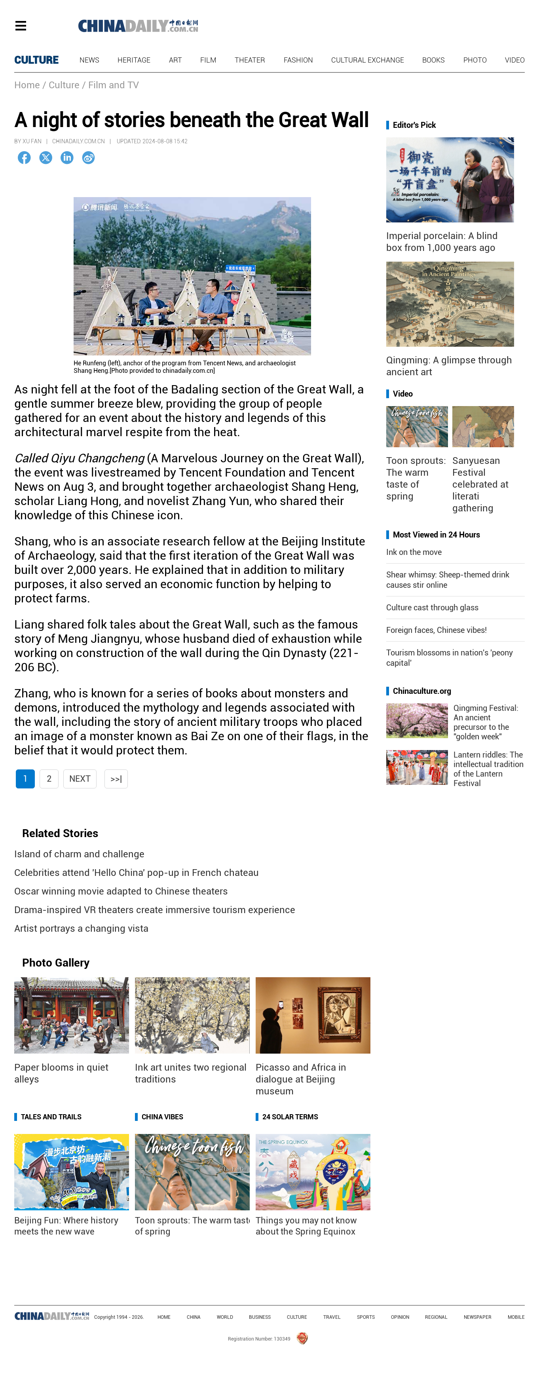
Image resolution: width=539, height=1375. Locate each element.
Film (208, 60)
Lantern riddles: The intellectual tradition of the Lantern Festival (489, 769)
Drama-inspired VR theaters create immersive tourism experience (154, 909)
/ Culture (61, 85)
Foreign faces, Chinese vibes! (436, 630)
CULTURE (36, 60)
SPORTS (366, 1317)
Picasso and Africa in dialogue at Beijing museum (301, 1079)
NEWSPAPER (478, 1317)
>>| (116, 779)
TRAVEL (332, 1317)
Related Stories (60, 833)
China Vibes (162, 1117)
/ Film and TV (110, 85)
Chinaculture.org (422, 691)
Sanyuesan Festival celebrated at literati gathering (480, 484)
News (89, 60)
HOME (164, 1317)
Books (433, 60)
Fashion (298, 60)
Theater (250, 60)
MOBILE (516, 1317)
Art (175, 60)
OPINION (400, 1317)
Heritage (134, 60)
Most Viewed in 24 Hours (436, 534)
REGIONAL (436, 1317)
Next (80, 779)
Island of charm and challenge (79, 854)
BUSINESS (260, 1317)
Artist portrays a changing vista (81, 928)
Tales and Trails (51, 1117)
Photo (475, 60)
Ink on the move (414, 552)
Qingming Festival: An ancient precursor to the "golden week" (486, 722)
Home (27, 85)
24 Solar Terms (290, 1117)
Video (515, 60)
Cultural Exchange (367, 60)
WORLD (225, 1317)
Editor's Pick (414, 125)
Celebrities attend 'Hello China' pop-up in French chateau (136, 872)
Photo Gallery (55, 962)
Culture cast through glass (432, 607)
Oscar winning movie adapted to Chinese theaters (121, 891)
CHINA (194, 1317)
